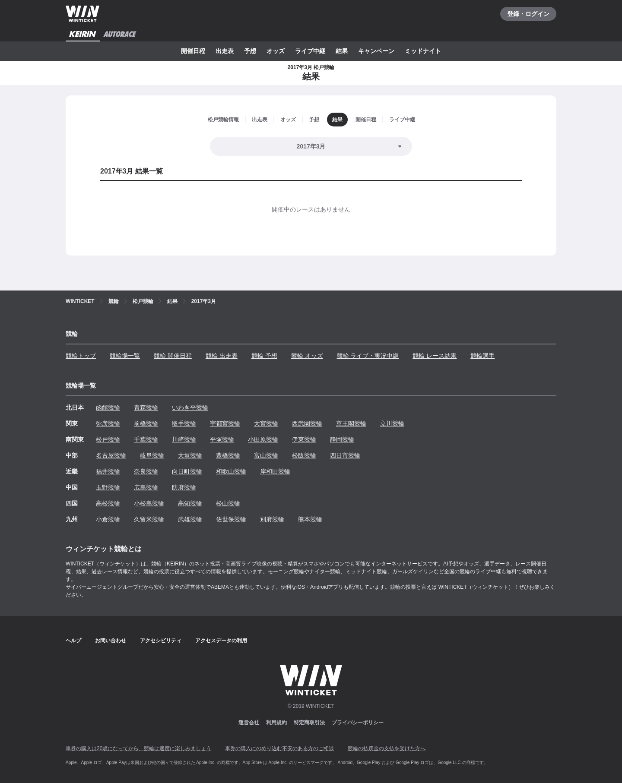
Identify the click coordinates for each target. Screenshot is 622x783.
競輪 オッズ (307, 355)
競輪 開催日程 (173, 355)
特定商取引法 (309, 723)
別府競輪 (272, 519)
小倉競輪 (108, 519)
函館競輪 (108, 407)
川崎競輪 (184, 439)
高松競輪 (108, 503)
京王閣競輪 (351, 423)
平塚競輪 (222, 439)
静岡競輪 (342, 439)
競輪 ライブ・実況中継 (368, 355)
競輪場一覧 (125, 355)
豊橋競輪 (228, 455)
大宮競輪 (266, 423)
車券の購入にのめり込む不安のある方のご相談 (279, 748)
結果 (342, 50)
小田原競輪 (263, 439)
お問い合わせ (110, 641)
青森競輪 (146, 407)
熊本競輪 (310, 519)
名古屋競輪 (111, 455)
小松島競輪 (149, 503)
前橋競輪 (146, 423)
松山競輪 (228, 503)
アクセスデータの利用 (221, 641)
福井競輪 (108, 471)
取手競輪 (184, 423)
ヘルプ (73, 641)
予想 (250, 50)
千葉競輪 (146, 439)
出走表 (225, 50)
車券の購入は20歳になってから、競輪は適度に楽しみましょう (138, 748)
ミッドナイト (423, 50)
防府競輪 (184, 487)
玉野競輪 (108, 487)
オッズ (276, 50)
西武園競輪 (307, 423)
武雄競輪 (190, 519)
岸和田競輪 (275, 471)
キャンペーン (376, 50)
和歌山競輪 (231, 471)
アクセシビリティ (160, 641)
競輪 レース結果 (435, 355)
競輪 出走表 (222, 355)
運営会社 (248, 723)
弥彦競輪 (108, 423)
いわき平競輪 (190, 407)
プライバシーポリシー (358, 723)
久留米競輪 (149, 519)
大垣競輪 (190, 455)
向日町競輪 (187, 471)
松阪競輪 (304, 455)
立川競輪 (392, 423)
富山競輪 (266, 455)
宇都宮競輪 (225, 423)
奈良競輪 (146, 471)
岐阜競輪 (152, 455)
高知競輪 (190, 503)
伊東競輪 (304, 439)
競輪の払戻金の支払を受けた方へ (386, 748)
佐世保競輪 (231, 519)
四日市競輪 (345, 455)
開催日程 (193, 50)
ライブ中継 (310, 50)
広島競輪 (146, 487)
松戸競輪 (108, 439)
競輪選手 (482, 355)
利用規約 (276, 723)
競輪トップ (81, 355)
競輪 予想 (264, 355)
